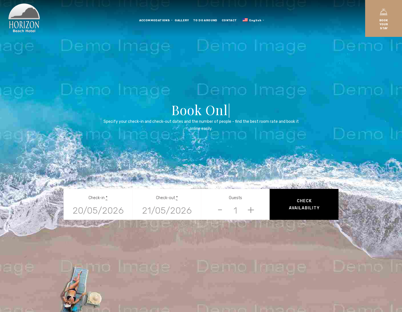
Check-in (97, 198)
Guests (235, 197)
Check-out (167, 198)
